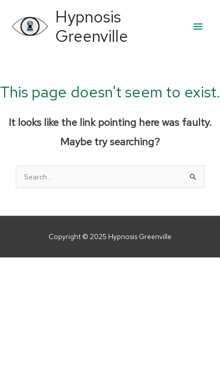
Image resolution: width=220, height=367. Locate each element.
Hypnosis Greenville (91, 26)
